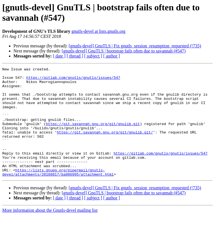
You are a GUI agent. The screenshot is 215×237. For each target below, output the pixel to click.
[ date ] (59, 56)
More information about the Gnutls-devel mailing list (49, 232)
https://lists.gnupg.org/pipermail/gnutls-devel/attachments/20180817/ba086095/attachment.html (58, 193)
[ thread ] (75, 56)
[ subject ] (93, 56)
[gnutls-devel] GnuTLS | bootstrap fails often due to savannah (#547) (124, 51)
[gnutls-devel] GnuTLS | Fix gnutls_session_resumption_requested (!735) (135, 45)
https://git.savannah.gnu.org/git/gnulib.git (93, 135)
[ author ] (111, 56)
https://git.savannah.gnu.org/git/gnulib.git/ (105, 145)
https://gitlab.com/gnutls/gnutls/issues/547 (73, 79)
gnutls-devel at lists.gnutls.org (98, 31)
